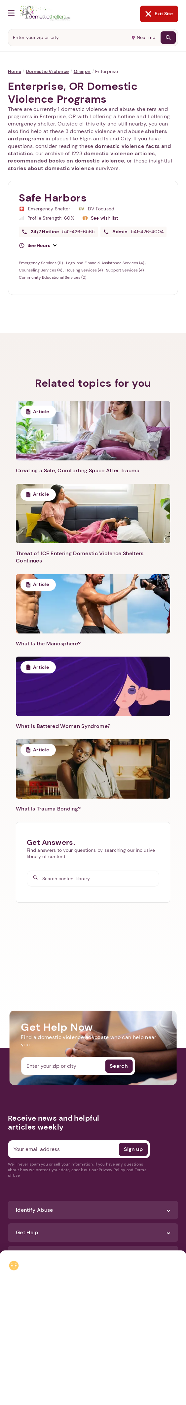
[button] (37, 245)
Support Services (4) (125, 270)
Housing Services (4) (84, 270)
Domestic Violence (47, 71)
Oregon (82, 71)
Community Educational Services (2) (52, 277)
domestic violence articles (119, 153)
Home (14, 71)
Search (119, 1066)
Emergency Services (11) (41, 263)
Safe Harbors (53, 198)
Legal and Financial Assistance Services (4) (105, 263)
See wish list (104, 218)
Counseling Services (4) (41, 270)
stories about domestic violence (51, 168)
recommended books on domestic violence (66, 160)
